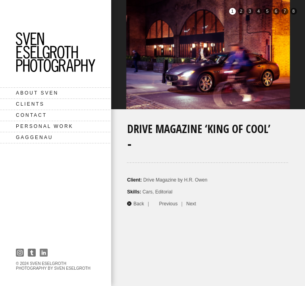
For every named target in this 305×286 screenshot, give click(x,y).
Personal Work (44, 126)
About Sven (37, 93)
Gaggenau (34, 137)
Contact (31, 115)
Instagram (20, 253)
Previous (168, 204)
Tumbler (32, 253)
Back (138, 204)
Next (191, 204)
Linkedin (44, 253)
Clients (30, 104)
